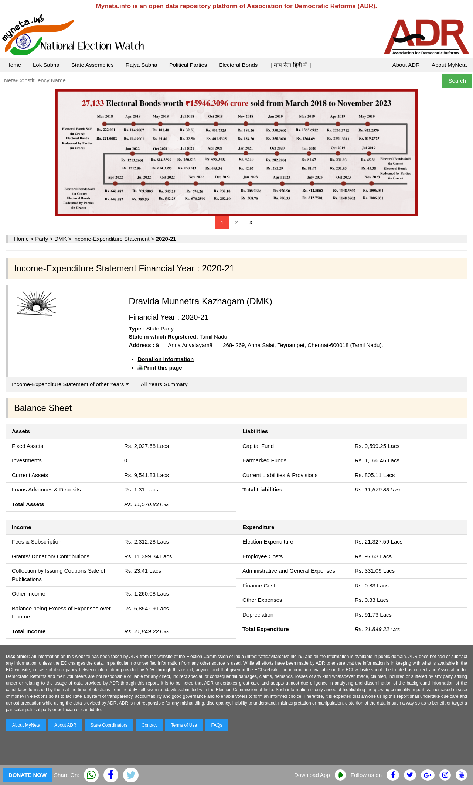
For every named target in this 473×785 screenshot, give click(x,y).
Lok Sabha (46, 65)
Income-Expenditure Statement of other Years (70, 384)
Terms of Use (184, 725)
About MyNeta (449, 65)
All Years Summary (164, 384)
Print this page (162, 367)
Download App (312, 775)
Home (13, 65)
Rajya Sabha (141, 65)
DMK (60, 239)
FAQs (216, 725)
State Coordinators (109, 725)
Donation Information (165, 359)
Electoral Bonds (238, 65)
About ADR (406, 65)
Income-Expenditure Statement (111, 239)
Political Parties (188, 65)
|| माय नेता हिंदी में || (290, 65)
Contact (149, 725)
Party (41, 239)
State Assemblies (92, 65)
